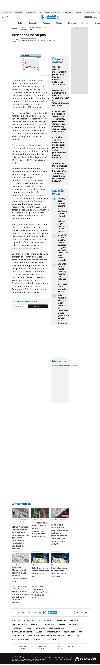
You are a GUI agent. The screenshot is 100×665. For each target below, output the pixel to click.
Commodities (68, 365)
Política (59, 23)
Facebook (18, 612)
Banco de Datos (19, 624)
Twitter (13, 612)
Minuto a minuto (39, 520)
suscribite (88, 17)
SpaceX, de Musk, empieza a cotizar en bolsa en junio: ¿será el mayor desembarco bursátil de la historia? (59, 172)
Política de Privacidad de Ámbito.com (46, 636)
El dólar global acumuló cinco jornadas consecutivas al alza (19, 575)
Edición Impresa (56, 628)
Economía (33, 23)
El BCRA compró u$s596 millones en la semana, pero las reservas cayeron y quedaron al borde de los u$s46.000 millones (20, 537)
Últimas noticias (32, 620)
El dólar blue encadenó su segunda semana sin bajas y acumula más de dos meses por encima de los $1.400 (59, 534)
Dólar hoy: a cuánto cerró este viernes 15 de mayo (40, 593)
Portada (16, 620)
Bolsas (61, 365)
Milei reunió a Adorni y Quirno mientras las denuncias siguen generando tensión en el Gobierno (63, 309)
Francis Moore (15, 40)
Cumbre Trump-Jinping (52, 12)
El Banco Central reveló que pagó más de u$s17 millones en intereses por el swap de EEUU (62, 277)
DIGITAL (23, 647)
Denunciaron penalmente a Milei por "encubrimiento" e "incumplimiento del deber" (60, 98)
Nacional (16, 628)
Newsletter (81, 612)
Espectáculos (53, 632)
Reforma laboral (90, 12)
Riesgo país (18, 12)
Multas (37, 639)
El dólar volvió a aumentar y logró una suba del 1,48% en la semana (20, 597)
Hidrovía (78, 12)
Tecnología (69, 632)
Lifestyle (73, 624)
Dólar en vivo (67, 12)
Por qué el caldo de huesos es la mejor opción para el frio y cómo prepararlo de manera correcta (59, 147)
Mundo (28, 628)
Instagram (23, 612)
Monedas (55, 365)
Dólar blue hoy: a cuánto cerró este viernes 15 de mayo (40, 572)
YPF (40, 12)
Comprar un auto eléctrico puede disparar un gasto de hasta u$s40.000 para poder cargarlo (63, 247)
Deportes (40, 628)
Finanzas (46, 23)
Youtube (34, 612)
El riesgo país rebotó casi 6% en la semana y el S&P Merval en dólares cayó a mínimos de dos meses (62, 214)
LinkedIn (29, 612)
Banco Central (30, 12)
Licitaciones (50, 639)
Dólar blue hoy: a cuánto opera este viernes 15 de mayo (59, 572)
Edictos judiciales (20, 639)
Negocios (72, 23)
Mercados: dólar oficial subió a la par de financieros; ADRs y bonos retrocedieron (39, 529)
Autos (39, 632)
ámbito (14, 28)
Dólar (20, 23)
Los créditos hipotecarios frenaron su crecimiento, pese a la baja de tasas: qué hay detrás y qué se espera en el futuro (59, 121)
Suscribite (38, 306)
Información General (22, 632)
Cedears (76, 365)
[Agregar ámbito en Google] (28, 40)
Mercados (35, 624)
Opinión (85, 23)
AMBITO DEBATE (66, 647)
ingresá (95, 17)
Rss (80, 632)
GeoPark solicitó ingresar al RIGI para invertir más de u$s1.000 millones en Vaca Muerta (59, 75)
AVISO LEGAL (73, 636)
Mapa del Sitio (18, 636)
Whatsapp (40, 612)
